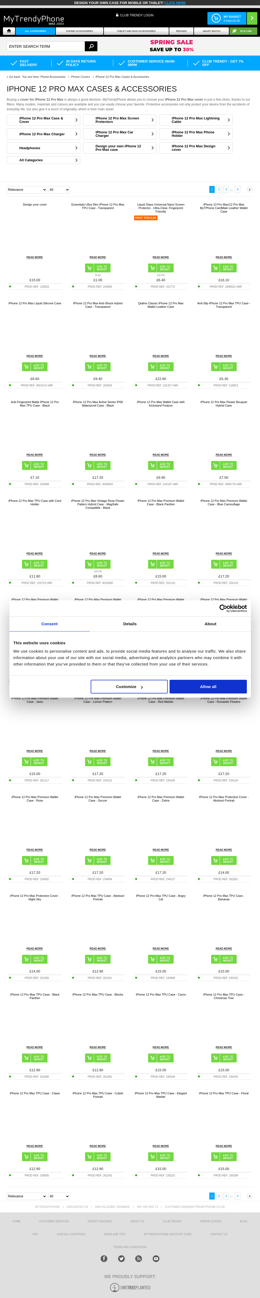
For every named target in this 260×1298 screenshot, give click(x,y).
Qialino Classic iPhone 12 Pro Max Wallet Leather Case (161, 305)
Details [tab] (130, 623)
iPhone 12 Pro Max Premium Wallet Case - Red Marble (160, 700)
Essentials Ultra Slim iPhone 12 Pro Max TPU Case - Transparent (97, 206)
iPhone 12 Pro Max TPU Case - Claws (35, 1093)
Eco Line (246, 31)
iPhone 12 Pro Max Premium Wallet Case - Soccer (98, 798)
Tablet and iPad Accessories (136, 31)
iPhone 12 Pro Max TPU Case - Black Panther (35, 996)
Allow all (208, 686)
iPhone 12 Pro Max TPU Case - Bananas (223, 897)
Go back (14, 76)
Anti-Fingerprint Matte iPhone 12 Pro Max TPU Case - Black (35, 403)
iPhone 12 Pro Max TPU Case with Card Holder (35, 502)
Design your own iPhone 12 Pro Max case (118, 147)
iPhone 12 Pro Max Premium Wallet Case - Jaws (35, 700)
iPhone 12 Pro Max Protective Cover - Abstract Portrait (224, 798)
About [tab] (211, 623)
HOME (17, 1221)
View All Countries (71, 1234)
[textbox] (51, 46)
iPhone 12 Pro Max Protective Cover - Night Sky (35, 897)
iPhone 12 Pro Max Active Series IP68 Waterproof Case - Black (98, 403)
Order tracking (99, 1221)
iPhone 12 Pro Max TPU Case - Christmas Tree (223, 996)
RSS (35, 1234)
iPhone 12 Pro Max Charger (42, 134)
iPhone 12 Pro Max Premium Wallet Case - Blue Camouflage (223, 502)
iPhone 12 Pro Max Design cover (193, 147)
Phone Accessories (79, 31)
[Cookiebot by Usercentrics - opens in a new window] (223, 608)
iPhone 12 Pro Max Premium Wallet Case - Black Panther (160, 502)
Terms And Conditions (130, 1247)
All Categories (35, 31)
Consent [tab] (49, 623)
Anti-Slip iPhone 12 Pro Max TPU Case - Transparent (223, 305)
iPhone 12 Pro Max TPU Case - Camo (161, 994)
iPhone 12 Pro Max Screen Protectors (117, 119)
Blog (243, 1221)
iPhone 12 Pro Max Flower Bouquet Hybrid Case (223, 403)
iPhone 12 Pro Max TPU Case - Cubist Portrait (98, 1095)
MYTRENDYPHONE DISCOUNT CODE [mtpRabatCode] (168, 1234)
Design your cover (35, 204)
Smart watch (211, 31)
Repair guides (210, 1221)
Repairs (181, 31)
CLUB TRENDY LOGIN (136, 15)
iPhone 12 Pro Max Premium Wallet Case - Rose (35, 798)
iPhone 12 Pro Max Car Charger (114, 133)
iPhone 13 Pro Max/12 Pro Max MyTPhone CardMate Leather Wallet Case (224, 208)
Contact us (219, 1234)
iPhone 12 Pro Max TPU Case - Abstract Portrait (97, 897)
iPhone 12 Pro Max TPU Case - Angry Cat (161, 897)
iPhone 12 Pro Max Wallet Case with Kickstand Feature (161, 403)
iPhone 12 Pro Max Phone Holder (193, 133)
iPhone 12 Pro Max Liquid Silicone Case (35, 303)
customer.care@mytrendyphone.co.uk (195, 1206)
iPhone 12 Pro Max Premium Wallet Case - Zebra (160, 798)
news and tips (114, 1234)
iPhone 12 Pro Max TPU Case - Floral (223, 1093)
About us (137, 1221)
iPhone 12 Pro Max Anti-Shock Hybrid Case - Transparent (98, 305)
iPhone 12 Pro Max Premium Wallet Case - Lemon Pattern (98, 700)
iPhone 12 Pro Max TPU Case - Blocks (97, 994)
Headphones (29, 148)
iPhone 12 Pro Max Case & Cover (41, 119)
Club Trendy (172, 1221)
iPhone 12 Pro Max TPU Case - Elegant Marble (161, 1095)
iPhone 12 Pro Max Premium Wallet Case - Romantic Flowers (223, 700)
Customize (129, 686)
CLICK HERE (175, 3)
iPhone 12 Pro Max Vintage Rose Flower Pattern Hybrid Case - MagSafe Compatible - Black (97, 504)
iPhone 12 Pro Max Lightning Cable (195, 119)
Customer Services (54, 1221)
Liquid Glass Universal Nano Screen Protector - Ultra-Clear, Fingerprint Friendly (161, 208)
